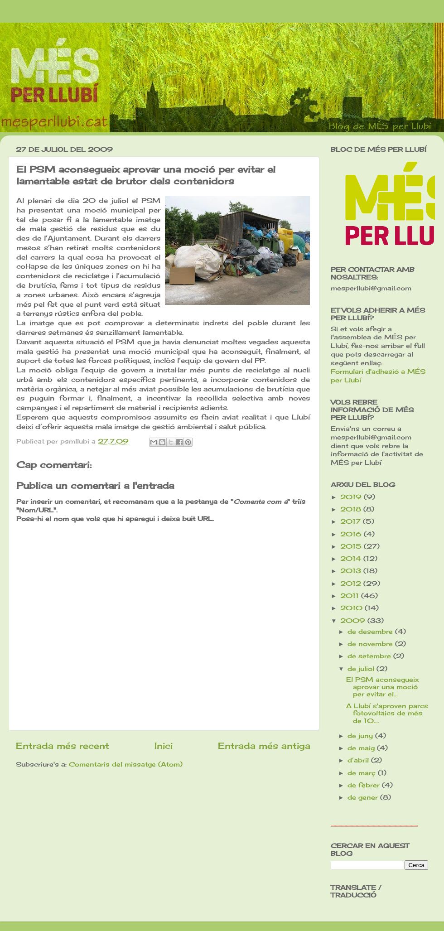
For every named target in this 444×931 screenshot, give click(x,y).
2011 (350, 595)
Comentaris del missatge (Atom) (126, 764)
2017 (351, 521)
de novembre (371, 643)
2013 (351, 570)
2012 (351, 583)
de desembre (371, 631)
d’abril (359, 760)
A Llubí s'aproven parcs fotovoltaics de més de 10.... (387, 713)
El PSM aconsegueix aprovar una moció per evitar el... (382, 687)
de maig (362, 748)
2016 (352, 534)
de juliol (361, 668)
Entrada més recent (62, 745)
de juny (361, 735)
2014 (351, 558)
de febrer (364, 785)
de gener (363, 797)
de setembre (370, 656)
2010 (352, 608)
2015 (352, 546)
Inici (163, 745)
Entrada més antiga (264, 745)
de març (362, 773)
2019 (352, 497)
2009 (353, 620)
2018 (351, 509)
